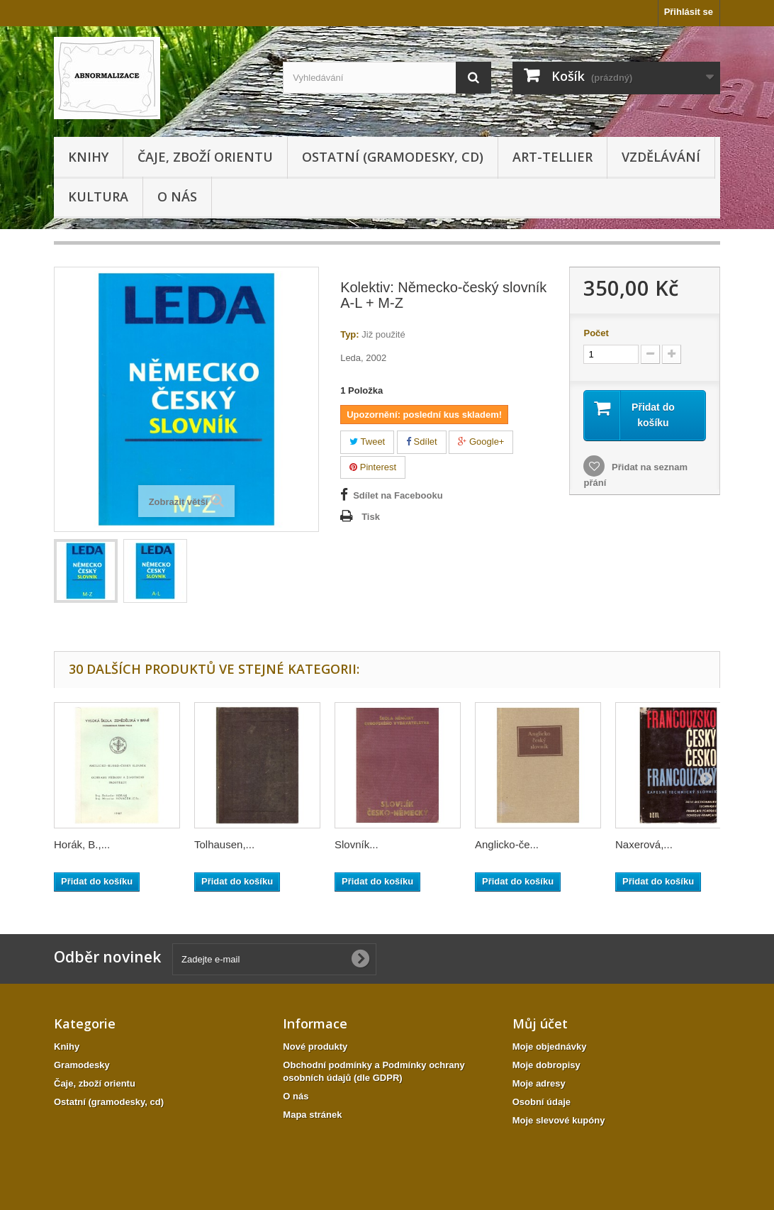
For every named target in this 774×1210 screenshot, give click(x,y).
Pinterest (372, 467)
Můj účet (540, 1023)
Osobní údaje (541, 1102)
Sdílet (421, 441)
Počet (595, 333)
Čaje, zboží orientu (205, 156)
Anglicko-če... (507, 844)
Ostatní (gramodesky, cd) (392, 156)
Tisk (370, 516)
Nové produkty (315, 1046)
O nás (177, 196)
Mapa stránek (312, 1114)
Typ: (349, 334)
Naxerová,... (644, 844)
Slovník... (356, 844)
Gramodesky (82, 1065)
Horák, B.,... (82, 844)
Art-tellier (552, 156)
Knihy (88, 156)
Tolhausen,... (224, 844)
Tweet (367, 441)
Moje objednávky (549, 1046)
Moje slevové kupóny (558, 1120)
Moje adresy (539, 1083)
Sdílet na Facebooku (397, 495)
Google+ (481, 441)
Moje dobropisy (546, 1065)
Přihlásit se (688, 11)
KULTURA (98, 196)
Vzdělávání (661, 156)
